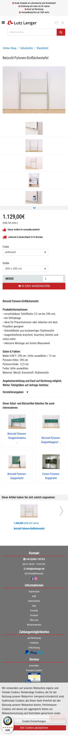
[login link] (56, 23)
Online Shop (9, 48)
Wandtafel (42, 48)
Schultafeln (26, 48)
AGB (34, 596)
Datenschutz (34, 601)
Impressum (34, 591)
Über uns (34, 620)
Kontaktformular (35, 573)
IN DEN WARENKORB (34, 286)
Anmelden (34, 665)
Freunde (34, 610)
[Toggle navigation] (3, 22)
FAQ (34, 605)
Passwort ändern (34, 670)
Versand (34, 615)
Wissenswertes (34, 624)
